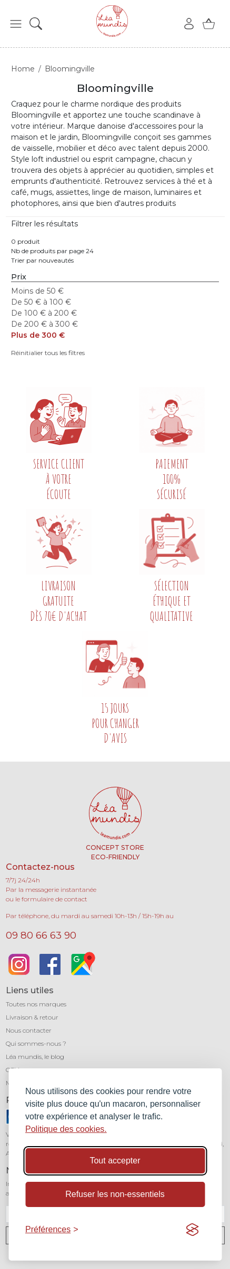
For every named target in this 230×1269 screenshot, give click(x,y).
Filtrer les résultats (44, 223)
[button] (16, 24)
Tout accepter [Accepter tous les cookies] (114, 1160)
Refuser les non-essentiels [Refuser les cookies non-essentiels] (115, 1194)
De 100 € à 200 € (44, 313)
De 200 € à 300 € (44, 324)
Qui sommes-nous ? (36, 1043)
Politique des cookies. (66, 1129)
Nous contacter (29, 1030)
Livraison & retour (32, 1017)
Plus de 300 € (38, 335)
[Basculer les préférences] (51, 1229)
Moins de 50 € (37, 291)
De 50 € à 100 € (41, 302)
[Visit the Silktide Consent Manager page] (192, 1229)
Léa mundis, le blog (35, 1056)
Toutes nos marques (36, 1004)
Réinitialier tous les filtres (48, 353)
